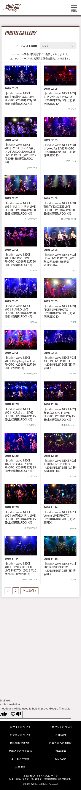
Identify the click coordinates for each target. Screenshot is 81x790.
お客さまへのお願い (60, 743)
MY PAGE (60, 759)
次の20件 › (29, 590)
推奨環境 (61, 751)
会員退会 (20, 767)
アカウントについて (60, 727)
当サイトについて (20, 727)
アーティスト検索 (26, 46)
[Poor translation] (16, 714)
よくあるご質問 (20, 759)
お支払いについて (20, 735)
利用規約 (61, 735)
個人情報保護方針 (20, 743)
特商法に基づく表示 (20, 751)
